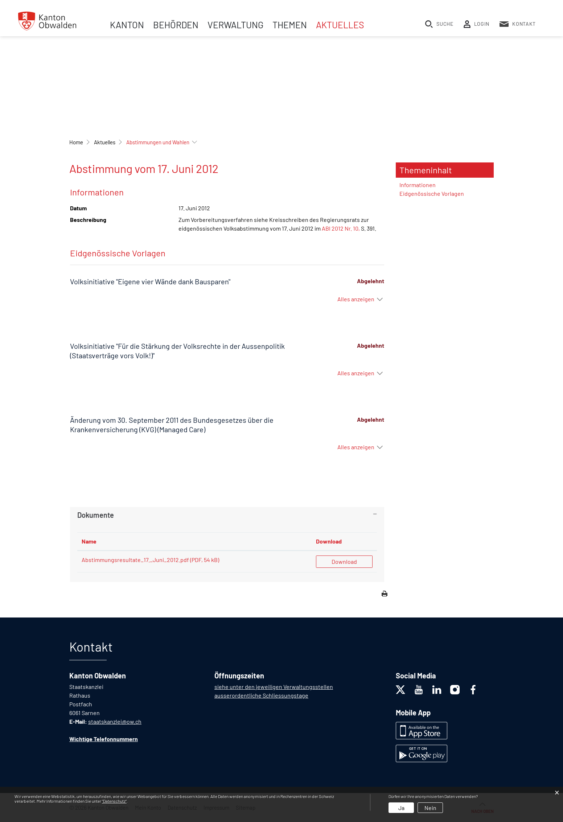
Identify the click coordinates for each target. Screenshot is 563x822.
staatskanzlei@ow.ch (114, 721)
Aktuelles (340, 24)
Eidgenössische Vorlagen (431, 193)
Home (76, 142)
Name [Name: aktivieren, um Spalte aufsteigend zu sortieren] (89, 541)
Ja (401, 807)
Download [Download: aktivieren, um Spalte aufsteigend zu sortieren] (329, 541)
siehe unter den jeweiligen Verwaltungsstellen (273, 686)
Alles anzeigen (355, 299)
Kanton (127, 24)
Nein (430, 807)
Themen (289, 24)
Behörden (175, 24)
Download (344, 561)
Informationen (417, 184)
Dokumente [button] (95, 515)
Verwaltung (235, 24)
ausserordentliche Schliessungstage (261, 695)
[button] (104, 142)
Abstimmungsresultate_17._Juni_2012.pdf (135, 559)
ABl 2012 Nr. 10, (341, 228)
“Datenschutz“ (114, 801)
